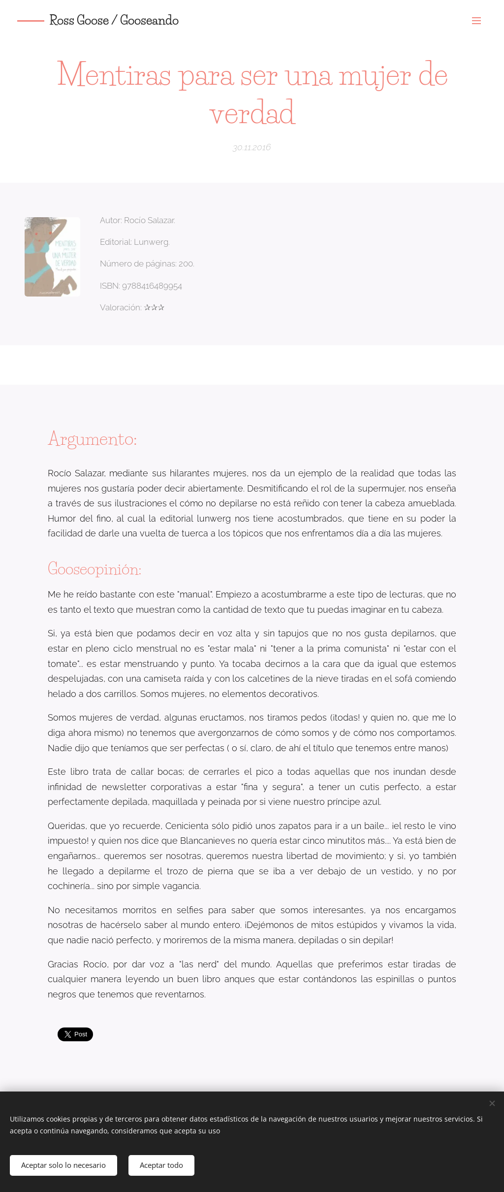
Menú (476, 20)
